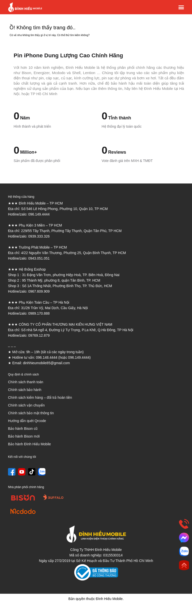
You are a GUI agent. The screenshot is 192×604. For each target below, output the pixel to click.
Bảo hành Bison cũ (23, 429)
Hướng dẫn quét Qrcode (27, 421)
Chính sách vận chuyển (26, 405)
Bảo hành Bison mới (24, 436)
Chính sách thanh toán (25, 382)
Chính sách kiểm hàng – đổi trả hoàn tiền (40, 397)
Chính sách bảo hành (24, 390)
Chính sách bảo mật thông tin (31, 413)
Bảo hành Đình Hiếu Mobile (29, 444)
